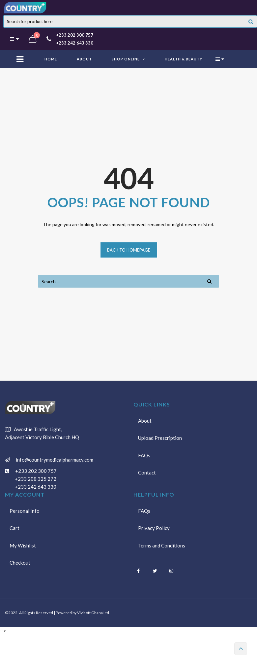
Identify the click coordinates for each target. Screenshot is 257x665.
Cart (15, 529)
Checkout (20, 564)
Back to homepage (128, 250)
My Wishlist (23, 546)
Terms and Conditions (162, 546)
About (145, 421)
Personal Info (25, 511)
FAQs (144, 456)
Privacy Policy (154, 529)
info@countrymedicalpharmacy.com (53, 460)
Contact (147, 474)
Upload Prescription (160, 438)
